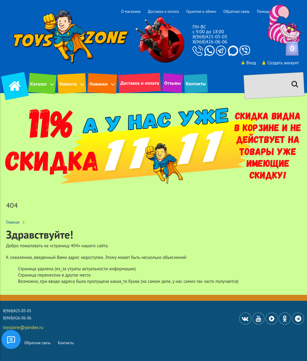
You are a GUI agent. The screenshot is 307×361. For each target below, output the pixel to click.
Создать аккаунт (280, 63)
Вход (249, 63)
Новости (68, 84)
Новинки (98, 84)
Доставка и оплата (163, 11)
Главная (12, 222)
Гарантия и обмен (201, 11)
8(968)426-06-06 (209, 42)
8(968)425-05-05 (209, 37)
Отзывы (172, 83)
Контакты (196, 84)
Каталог (38, 84)
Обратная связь (236, 11)
